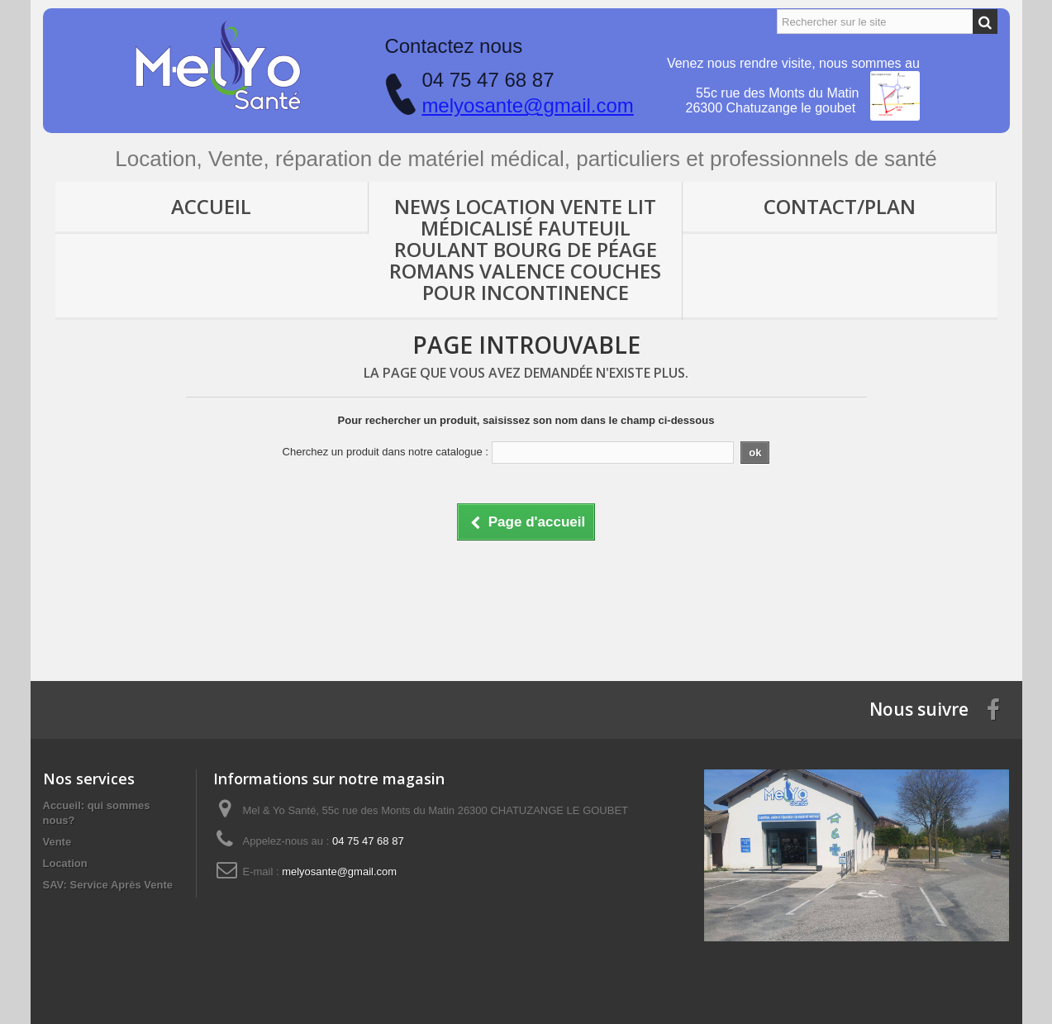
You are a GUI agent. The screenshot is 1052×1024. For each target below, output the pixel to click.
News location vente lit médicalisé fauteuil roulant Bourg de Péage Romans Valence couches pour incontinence (525, 249)
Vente (57, 842)
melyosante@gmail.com (527, 105)
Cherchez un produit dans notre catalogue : (385, 451)
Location (65, 863)
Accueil (211, 206)
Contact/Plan (840, 206)
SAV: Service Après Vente (108, 885)
